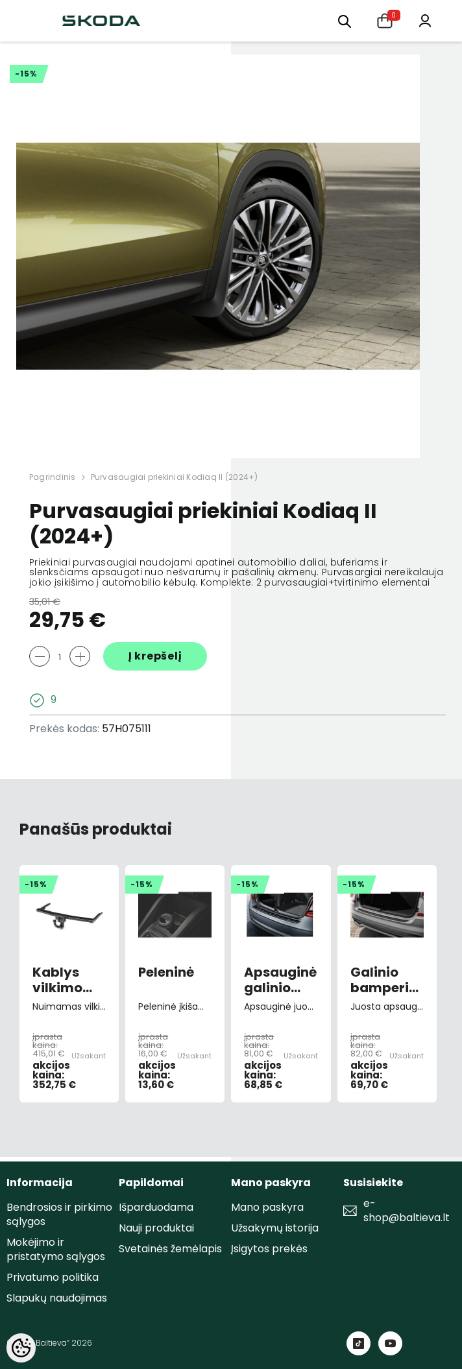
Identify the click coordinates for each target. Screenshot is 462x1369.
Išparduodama (156, 1207)
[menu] (344, 20)
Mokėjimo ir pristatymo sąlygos (55, 1249)
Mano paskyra (267, 1207)
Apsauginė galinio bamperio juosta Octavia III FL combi (280, 979)
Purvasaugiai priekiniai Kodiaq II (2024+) (174, 476)
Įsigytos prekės (269, 1248)
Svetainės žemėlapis (170, 1248)
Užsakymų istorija (275, 1227)
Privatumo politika (52, 1277)
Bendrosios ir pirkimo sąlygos (59, 1214)
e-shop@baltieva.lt (406, 1210)
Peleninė (166, 972)
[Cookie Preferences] (21, 1348)
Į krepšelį (155, 656)
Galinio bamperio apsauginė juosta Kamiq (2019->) (386, 979)
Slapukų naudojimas (56, 1298)
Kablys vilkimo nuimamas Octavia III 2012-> (69, 979)
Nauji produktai (156, 1227)
